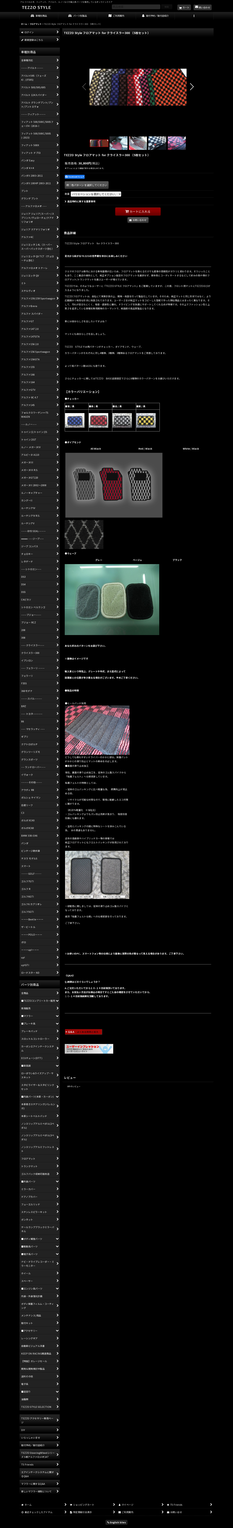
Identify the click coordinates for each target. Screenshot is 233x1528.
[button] (194, 16)
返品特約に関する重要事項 (80, 201)
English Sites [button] (116, 1522)
